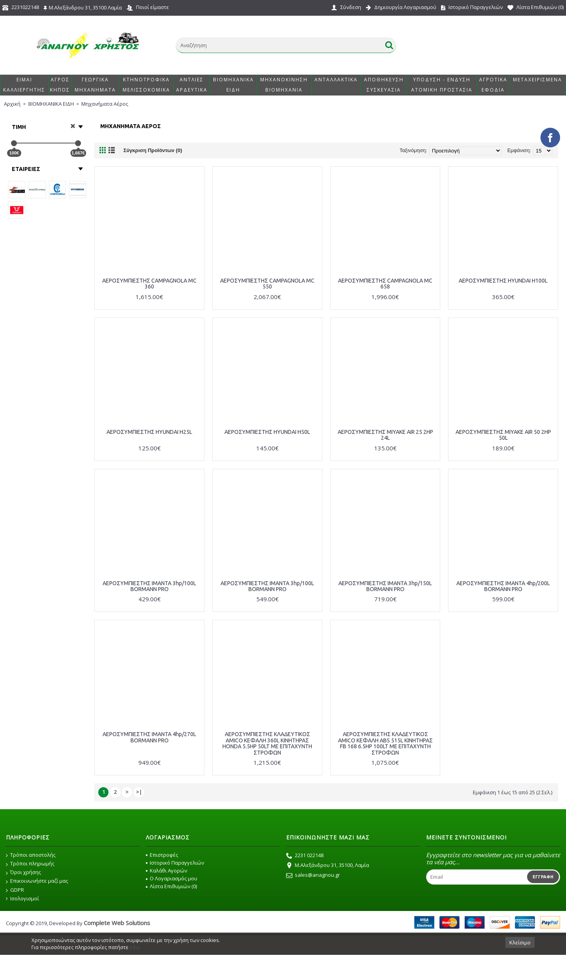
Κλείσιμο (520, 942)
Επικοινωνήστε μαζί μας (37, 881)
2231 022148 (304, 856)
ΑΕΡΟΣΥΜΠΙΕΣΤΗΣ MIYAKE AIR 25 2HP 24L (385, 435)
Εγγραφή (543, 876)
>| (139, 791)
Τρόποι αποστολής (30, 855)
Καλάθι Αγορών (166, 870)
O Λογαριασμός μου (171, 878)
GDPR (15, 890)
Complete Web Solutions (117, 923)
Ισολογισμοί (22, 898)
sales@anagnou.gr (313, 875)
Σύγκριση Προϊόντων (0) (152, 150)
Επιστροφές (162, 854)
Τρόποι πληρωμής (30, 864)
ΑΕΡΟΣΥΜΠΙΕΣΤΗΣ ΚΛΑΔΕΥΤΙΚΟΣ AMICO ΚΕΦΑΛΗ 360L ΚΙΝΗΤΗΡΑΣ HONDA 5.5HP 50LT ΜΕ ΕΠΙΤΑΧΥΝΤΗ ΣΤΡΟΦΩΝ (267, 743)
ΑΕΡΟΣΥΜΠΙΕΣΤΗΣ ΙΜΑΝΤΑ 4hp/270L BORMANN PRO (149, 737)
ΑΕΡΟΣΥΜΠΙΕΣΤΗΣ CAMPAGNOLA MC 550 (267, 283)
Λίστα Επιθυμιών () (171, 886)
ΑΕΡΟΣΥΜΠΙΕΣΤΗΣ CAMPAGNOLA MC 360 (149, 283)
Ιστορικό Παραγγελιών (175, 862)
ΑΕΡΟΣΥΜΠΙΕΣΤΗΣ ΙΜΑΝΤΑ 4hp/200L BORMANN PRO (503, 586)
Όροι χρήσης (23, 872)
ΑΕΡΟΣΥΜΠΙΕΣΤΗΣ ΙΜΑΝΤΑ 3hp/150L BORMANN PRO (385, 586)
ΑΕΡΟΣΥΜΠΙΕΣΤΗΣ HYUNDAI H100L (503, 280)
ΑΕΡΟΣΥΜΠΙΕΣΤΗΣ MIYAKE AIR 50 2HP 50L (503, 435)
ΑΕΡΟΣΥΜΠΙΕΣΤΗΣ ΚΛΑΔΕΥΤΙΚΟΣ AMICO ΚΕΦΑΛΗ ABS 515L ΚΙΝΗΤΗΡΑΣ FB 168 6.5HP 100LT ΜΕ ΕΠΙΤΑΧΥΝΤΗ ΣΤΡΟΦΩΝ (385, 743)
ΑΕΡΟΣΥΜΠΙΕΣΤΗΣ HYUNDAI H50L (267, 432)
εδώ (135, 947)
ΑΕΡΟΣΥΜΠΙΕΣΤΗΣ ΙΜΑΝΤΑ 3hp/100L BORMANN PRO (149, 586)
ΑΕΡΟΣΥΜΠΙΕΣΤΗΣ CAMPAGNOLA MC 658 (385, 283)
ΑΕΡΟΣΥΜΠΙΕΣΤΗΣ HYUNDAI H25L (149, 432)
